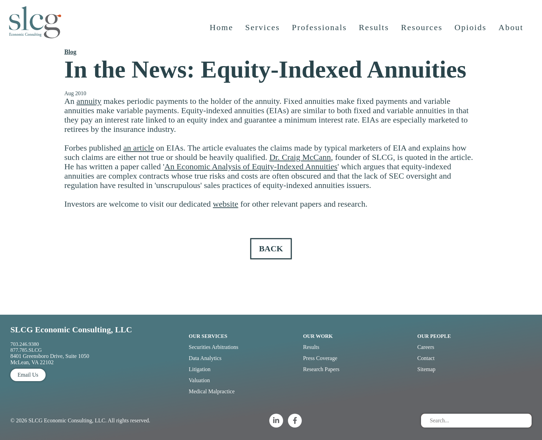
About (511, 29)
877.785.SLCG (26, 350)
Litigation (200, 369)
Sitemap (426, 369)
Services (262, 29)
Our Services (208, 336)
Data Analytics (205, 358)
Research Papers (321, 369)
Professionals (319, 29)
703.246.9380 (24, 344)
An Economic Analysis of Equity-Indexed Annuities (251, 166)
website (225, 203)
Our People (434, 336)
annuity (88, 101)
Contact (425, 358)
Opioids (471, 29)
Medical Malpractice (212, 391)
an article (138, 147)
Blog (70, 51)
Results (374, 29)
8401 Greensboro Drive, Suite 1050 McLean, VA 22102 (49, 359)
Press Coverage (320, 358)
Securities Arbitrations (214, 347)
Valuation (199, 380)
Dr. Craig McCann (300, 157)
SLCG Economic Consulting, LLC (71, 329)
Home (221, 29)
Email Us (28, 375)
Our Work (318, 336)
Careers (425, 347)
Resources (422, 29)
